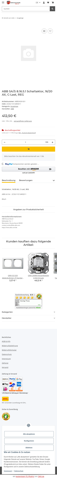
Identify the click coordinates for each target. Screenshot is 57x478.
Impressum (8, 471)
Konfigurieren (29, 441)
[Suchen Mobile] (26, 8)
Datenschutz (18, 471)
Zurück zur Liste (8, 18)
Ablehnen (29, 448)
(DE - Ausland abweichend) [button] (27, 133)
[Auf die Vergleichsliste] (44, 31)
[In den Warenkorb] (4, 25)
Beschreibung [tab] (8, 180)
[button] (44, 2)
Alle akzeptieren (29, 434)
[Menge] (25, 142)
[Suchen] (52, 8)
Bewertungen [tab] (26, 180)
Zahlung (5, 363)
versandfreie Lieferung (23, 121)
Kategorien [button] (7, 312)
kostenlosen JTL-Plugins (25, 476)
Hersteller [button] (6, 318)
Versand (5, 367)
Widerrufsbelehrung (10, 346)
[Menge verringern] (4, 142)
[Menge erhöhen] (52, 142)
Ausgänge (14, 106)
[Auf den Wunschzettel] (50, 31)
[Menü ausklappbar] (3, 1)
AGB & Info (6, 341)
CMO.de (41, 476)
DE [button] (37, 2)
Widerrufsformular (9, 350)
